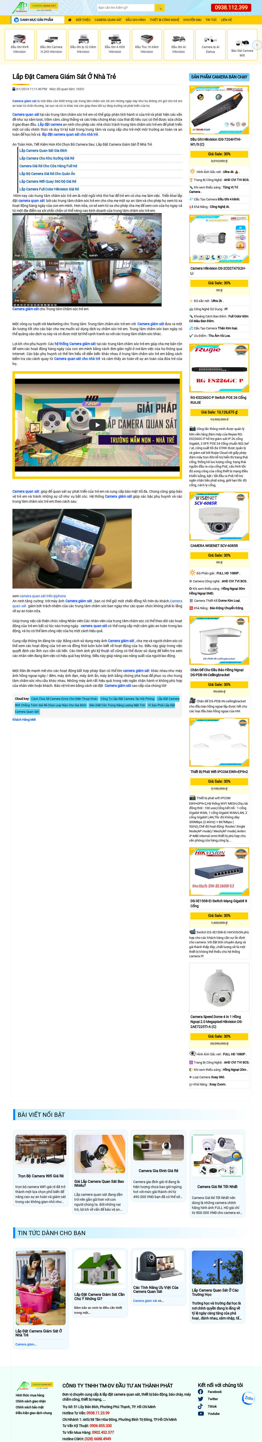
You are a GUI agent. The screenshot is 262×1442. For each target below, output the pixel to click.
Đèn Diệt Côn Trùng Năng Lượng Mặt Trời (117, 705)
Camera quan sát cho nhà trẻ (77, 359)
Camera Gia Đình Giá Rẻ (158, 1171)
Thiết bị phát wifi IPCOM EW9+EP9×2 (219, 772)
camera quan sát (31, 201)
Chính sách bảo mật (30, 1407)
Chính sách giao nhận (31, 1401)
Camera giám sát (25, 309)
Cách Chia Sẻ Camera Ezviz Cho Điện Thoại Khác (64, 699)
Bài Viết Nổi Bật (41, 1114)
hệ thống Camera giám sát (75, 344)
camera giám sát (136, 671)
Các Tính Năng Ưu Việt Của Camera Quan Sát (155, 1290)
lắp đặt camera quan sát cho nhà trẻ (70, 134)
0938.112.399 (231, 7)
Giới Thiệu (83, 20)
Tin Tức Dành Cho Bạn (52, 1233)
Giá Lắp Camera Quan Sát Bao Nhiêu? (99, 1184)
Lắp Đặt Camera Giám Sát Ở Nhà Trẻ (64, 76)
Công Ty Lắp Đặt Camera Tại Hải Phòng (127, 699)
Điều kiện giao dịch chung (34, 1413)
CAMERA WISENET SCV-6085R (214, 546)
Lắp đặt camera (50, 124)
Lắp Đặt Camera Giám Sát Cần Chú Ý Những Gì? (99, 1297)
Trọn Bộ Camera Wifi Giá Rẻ (41, 1176)
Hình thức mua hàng (30, 1395)
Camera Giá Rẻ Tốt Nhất (217, 1187)
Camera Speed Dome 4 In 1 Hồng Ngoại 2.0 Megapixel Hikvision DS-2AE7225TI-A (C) (216, 1022)
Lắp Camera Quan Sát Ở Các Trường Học (215, 1292)
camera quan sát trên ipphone (43, 596)
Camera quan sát (25, 115)
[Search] (125, 8)
